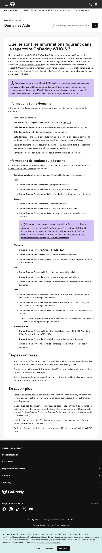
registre (67, 122)
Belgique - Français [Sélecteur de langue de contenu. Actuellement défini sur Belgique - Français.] (12, 503)
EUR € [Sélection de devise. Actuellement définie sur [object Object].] (95, 503)
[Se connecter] (90, 4)
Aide (26, 10)
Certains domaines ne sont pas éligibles (32, 395)
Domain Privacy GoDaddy (31, 65)
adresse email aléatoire (56, 318)
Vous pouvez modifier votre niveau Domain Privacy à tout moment (45, 361)
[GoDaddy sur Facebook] (4, 510)
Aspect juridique (34, 520)
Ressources (7, 462)
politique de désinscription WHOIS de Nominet (67, 406)
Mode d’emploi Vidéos (41, 10)
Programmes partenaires (13, 468)
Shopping (6, 482)
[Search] (95, 25)
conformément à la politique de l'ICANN (67, 228)
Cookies (71, 520)
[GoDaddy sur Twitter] (24, 510)
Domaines (19, 20)
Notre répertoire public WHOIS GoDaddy (27, 55)
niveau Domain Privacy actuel (22, 169)
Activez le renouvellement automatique (32, 377)
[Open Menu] (5, 4)
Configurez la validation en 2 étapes (30, 369)
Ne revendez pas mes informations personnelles (51, 525)
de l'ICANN (38, 90)
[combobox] (72, 25)
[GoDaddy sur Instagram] (11, 510)
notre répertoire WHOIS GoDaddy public (57, 364)
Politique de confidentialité (54, 520)
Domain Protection (57, 412)
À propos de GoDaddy (12, 448)
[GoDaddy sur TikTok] (17, 510)
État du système (81, 10)
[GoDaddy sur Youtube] (31, 510)
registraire (41, 175)
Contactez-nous (62, 10)
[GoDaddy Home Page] (13, 492)
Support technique (11, 455)
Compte (6, 475)
